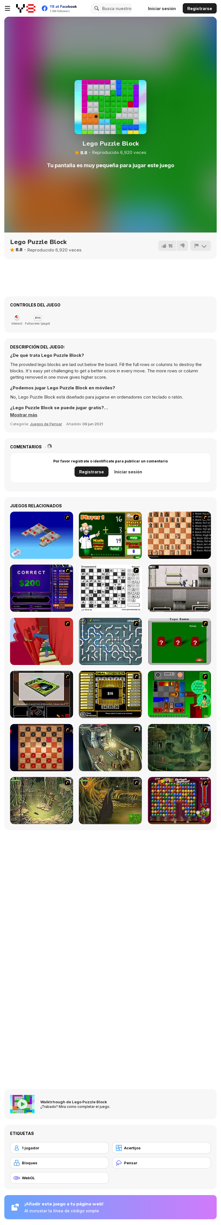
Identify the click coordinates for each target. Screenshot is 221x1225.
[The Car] (41, 694)
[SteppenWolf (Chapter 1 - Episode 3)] (41, 800)
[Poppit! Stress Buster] (179, 800)
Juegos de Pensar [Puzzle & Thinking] (46, 424)
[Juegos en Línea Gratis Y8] (25, 8)
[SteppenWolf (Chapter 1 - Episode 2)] (179, 747)
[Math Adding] (110, 535)
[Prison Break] (179, 588)
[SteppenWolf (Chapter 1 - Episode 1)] (110, 747)
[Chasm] (41, 641)
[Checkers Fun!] (41, 747)
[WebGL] (59, 1178)
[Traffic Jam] (179, 694)
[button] (23, 415)
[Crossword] (110, 588)
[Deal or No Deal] (110, 694)
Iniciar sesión (162, 8)
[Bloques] (59, 1163)
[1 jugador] (59, 1148)
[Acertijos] (161, 1148)
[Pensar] (161, 1163)
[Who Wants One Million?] (41, 588)
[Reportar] (200, 246)
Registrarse (199, 8)
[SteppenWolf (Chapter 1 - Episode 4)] (110, 800)
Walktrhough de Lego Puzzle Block (73, 1102)
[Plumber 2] (110, 641)
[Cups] (179, 641)
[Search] (96, 8)
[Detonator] (41, 535)
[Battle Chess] (179, 535)
